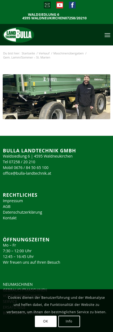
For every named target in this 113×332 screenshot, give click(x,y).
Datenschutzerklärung (22, 212)
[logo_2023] (30, 34)
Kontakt (10, 217)
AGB (6, 206)
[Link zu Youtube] (59, 6)
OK (45, 321)
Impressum (13, 200)
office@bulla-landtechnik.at (27, 173)
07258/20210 (76, 18)
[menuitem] (107, 34)
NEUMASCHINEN (18, 284)
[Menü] (107, 34)
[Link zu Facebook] (72, 6)
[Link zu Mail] (47, 6)
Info (69, 321)
